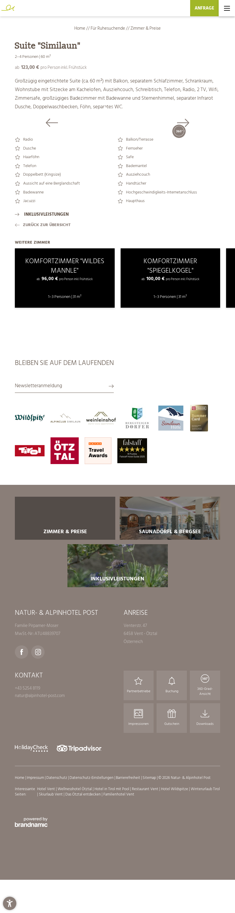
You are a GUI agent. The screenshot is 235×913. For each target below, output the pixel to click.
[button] (9, 903)
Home (80, 28)
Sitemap (150, 870)
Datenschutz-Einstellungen (92, 870)
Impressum (36, 870)
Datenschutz (57, 870)
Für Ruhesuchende (108, 28)
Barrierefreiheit (128, 870)
